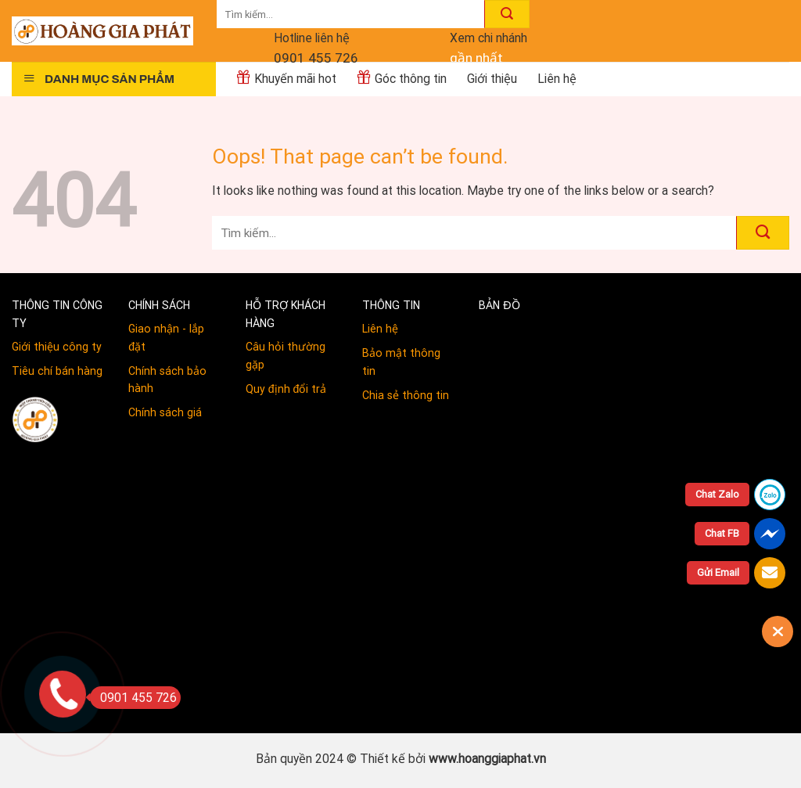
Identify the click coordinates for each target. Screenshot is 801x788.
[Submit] (507, 14)
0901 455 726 (316, 58)
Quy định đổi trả (286, 389)
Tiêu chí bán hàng (57, 371)
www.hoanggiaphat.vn (487, 758)
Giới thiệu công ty (57, 346)
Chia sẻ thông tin (405, 395)
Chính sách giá (165, 412)
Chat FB (722, 533)
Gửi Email (718, 572)
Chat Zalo (717, 494)
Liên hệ (380, 328)
